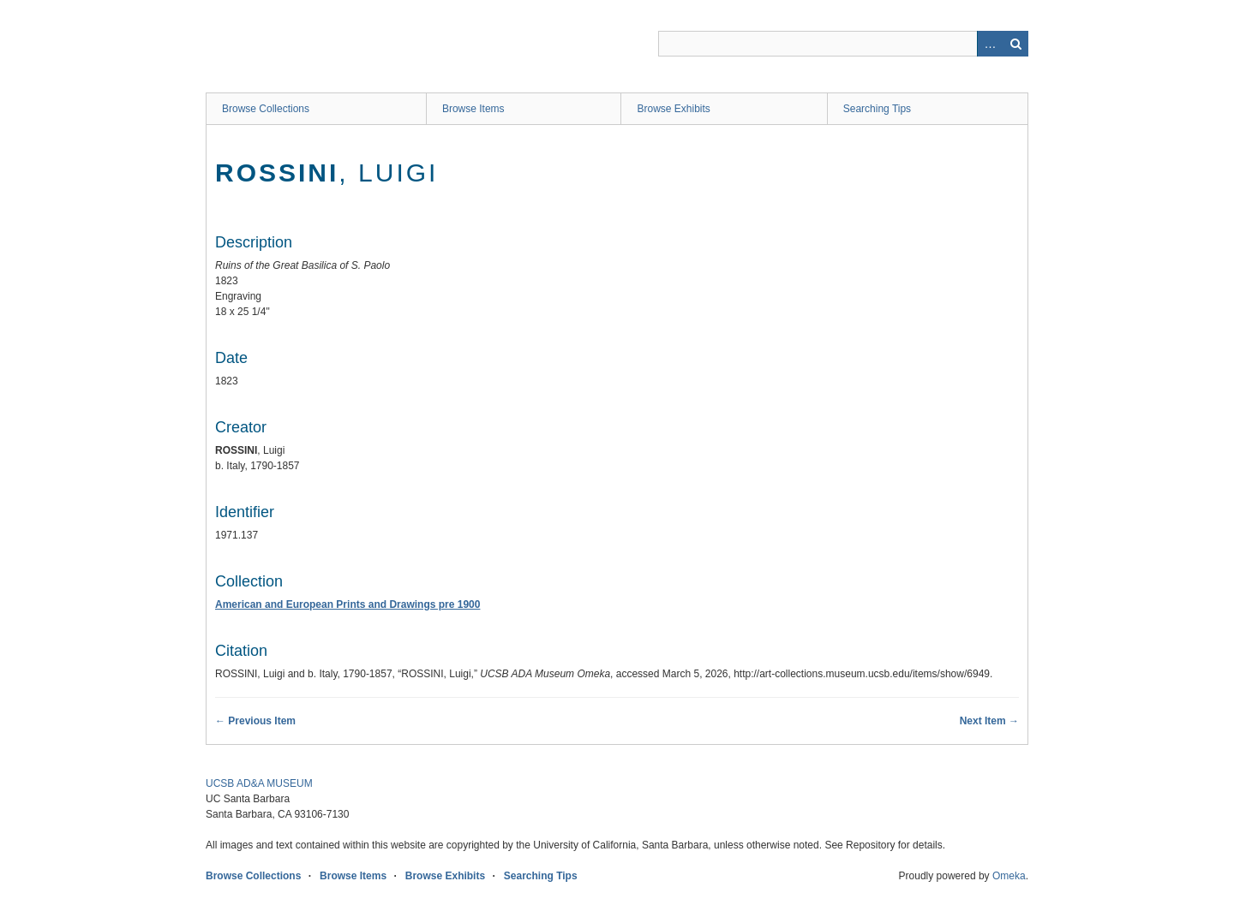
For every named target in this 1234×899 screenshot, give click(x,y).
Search (1015, 44)
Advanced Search (990, 44)
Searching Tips (877, 109)
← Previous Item (255, 721)
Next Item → (989, 721)
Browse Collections (265, 109)
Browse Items (473, 109)
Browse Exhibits (673, 109)
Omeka (1009, 876)
